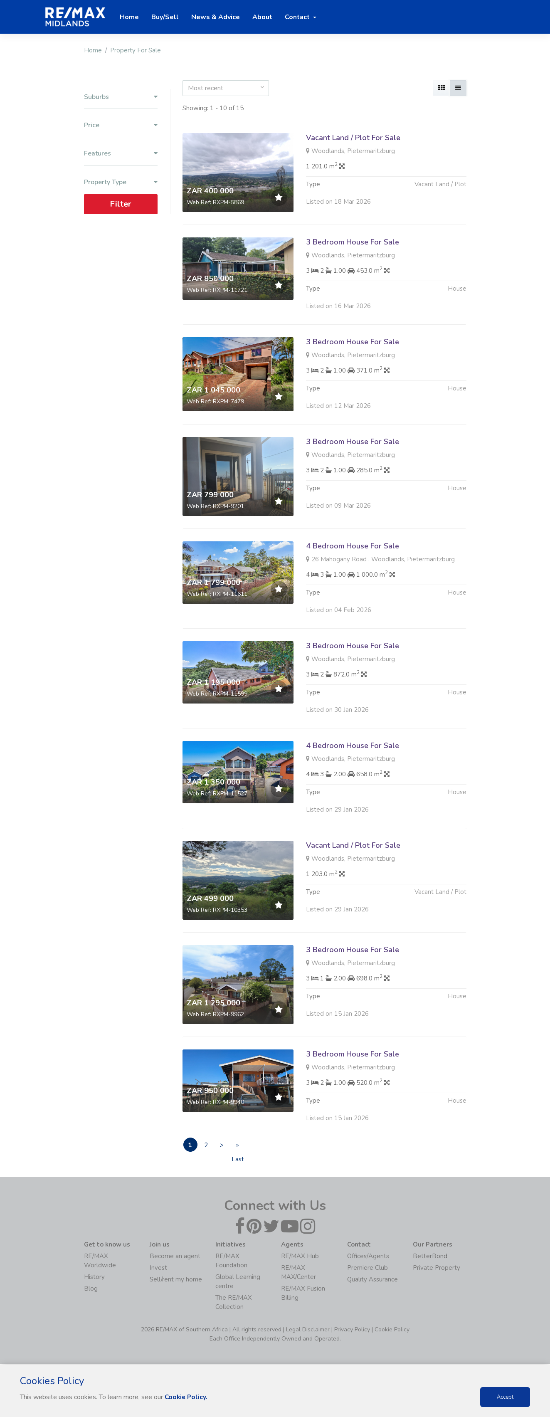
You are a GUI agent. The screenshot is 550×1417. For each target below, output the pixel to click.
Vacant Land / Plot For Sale (353, 138)
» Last (249, 1147)
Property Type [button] (121, 182)
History (94, 1278)
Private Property (436, 1268)
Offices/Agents (368, 1257)
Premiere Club (367, 1268)
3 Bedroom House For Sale (352, 242)
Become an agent (175, 1257)
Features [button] (121, 154)
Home (93, 50)
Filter (120, 204)
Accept (505, 1397)
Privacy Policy (352, 1330)
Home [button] (129, 17)
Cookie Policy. (187, 1397)
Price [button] (121, 125)
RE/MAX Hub (300, 1257)
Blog (91, 1289)
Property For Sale (135, 50)
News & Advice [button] (215, 17)
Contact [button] (298, 17)
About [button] (262, 17)
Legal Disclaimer (308, 1330)
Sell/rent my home (176, 1280)
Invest (158, 1268)
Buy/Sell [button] (165, 17)
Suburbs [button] (121, 97)
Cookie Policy (392, 1330)
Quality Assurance (372, 1280)
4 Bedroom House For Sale (352, 582)
